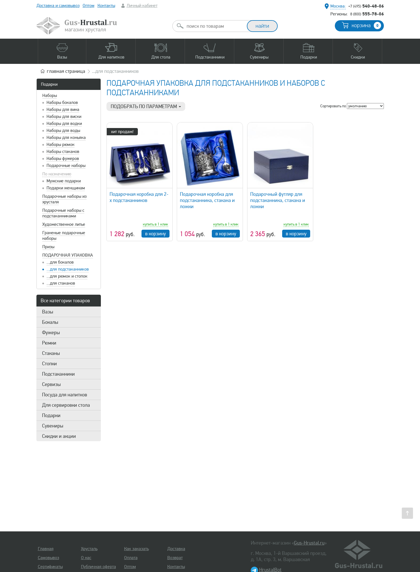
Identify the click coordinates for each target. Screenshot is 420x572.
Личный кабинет (142, 5)
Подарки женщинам (66, 188)
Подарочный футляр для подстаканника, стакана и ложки (277, 200)
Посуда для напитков (64, 395)
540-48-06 (366, 6)
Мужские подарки (64, 181)
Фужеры (51, 332)
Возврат (175, 558)
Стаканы (51, 353)
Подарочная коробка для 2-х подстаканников (139, 197)
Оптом (88, 5)
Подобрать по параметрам (146, 106)
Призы (48, 247)
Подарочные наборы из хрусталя (64, 199)
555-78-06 (367, 14)
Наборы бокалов (62, 102)
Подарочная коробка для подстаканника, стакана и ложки (207, 200)
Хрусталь (89, 549)
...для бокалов (60, 262)
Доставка (176, 549)
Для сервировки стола (66, 405)
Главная (46, 549)
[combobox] (214, 26)
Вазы (47, 312)
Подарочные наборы (66, 165)
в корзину (155, 234)
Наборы (49, 95)
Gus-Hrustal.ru (309, 543)
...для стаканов (61, 283)
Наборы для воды (63, 130)
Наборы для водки (64, 123)
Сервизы (51, 384)
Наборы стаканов (63, 151)
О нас (86, 558)
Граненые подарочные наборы (63, 235)
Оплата (131, 558)
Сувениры (52, 426)
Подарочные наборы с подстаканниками (63, 213)
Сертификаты (50, 566)
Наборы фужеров (63, 158)
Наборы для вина (63, 109)
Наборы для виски (64, 116)
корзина (366, 25)
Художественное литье (63, 224)
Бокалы (50, 322)
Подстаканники (58, 374)
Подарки (49, 84)
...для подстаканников (68, 269)
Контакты (106, 5)
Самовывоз (48, 558)
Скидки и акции (59, 436)
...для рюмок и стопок (67, 276)
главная (66, 71)
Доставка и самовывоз (58, 5)
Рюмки (49, 343)
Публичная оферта (98, 566)
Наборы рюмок (61, 144)
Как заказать (136, 549)
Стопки (49, 364)
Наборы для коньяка (66, 137)
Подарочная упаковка (67, 255)
